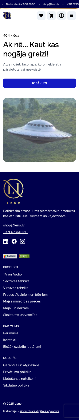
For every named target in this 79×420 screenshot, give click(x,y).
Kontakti (9, 340)
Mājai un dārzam (16, 308)
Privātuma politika (17, 372)
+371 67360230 (15, 232)
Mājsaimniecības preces (22, 301)
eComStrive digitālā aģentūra (39, 411)
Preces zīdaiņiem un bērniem (25, 294)
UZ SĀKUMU (39, 83)
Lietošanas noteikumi (19, 378)
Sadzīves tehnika (16, 281)
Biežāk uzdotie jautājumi (22, 346)
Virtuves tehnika (15, 288)
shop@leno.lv (51, 4)
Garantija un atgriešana (21, 365)
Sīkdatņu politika (16, 385)
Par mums (10, 333)
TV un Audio (12, 274)
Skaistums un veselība (20, 315)
